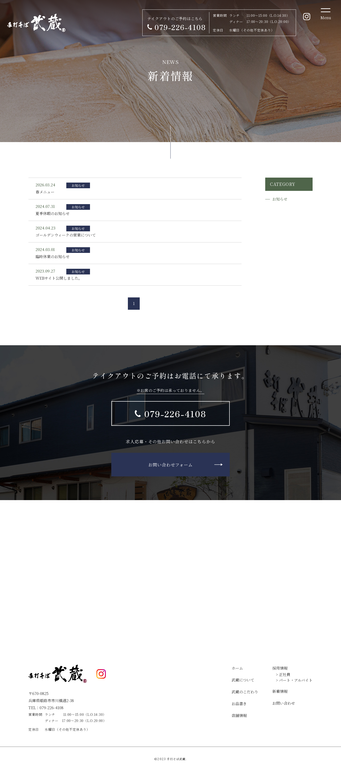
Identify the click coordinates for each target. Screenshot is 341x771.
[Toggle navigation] (325, 14)
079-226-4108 (175, 413)
